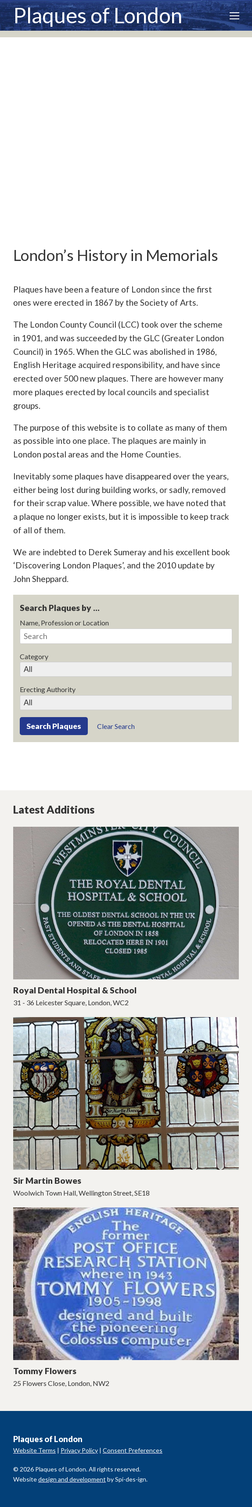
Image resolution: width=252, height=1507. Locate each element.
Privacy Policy (79, 1450)
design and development (72, 1479)
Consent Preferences (132, 1450)
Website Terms (34, 1450)
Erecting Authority (48, 689)
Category (34, 656)
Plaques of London (97, 15)
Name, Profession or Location (64, 622)
